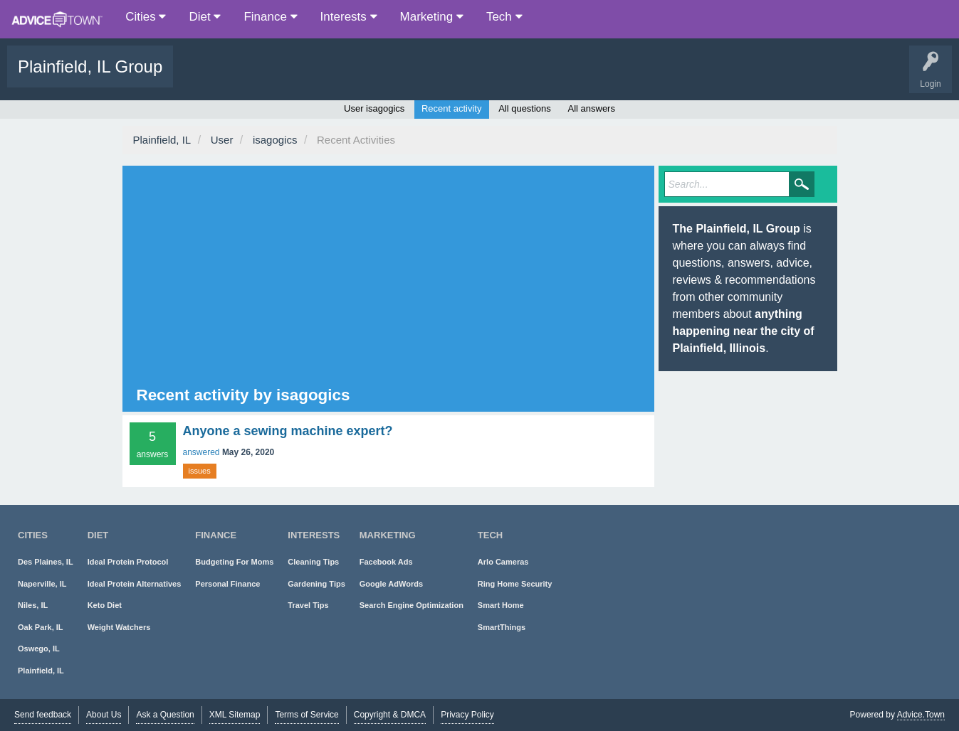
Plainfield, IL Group (90, 66)
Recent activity (451, 108)
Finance (270, 16)
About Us (103, 715)
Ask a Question (400, 76)
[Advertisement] (377, 278)
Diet (205, 16)
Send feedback (42, 715)
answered (201, 452)
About (461, 76)
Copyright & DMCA (390, 715)
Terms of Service (306, 715)
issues (200, 470)
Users (340, 76)
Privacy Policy (467, 715)
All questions (524, 108)
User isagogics (374, 108)
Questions (203, 76)
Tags (296, 76)
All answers (590, 108)
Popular (252, 76)
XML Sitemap (235, 715)
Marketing (431, 16)
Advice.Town (921, 715)
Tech (504, 16)
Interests (348, 16)
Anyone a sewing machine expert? (288, 431)
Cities (145, 16)
